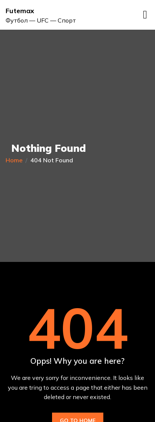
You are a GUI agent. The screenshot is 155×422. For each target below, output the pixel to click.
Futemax (20, 10)
